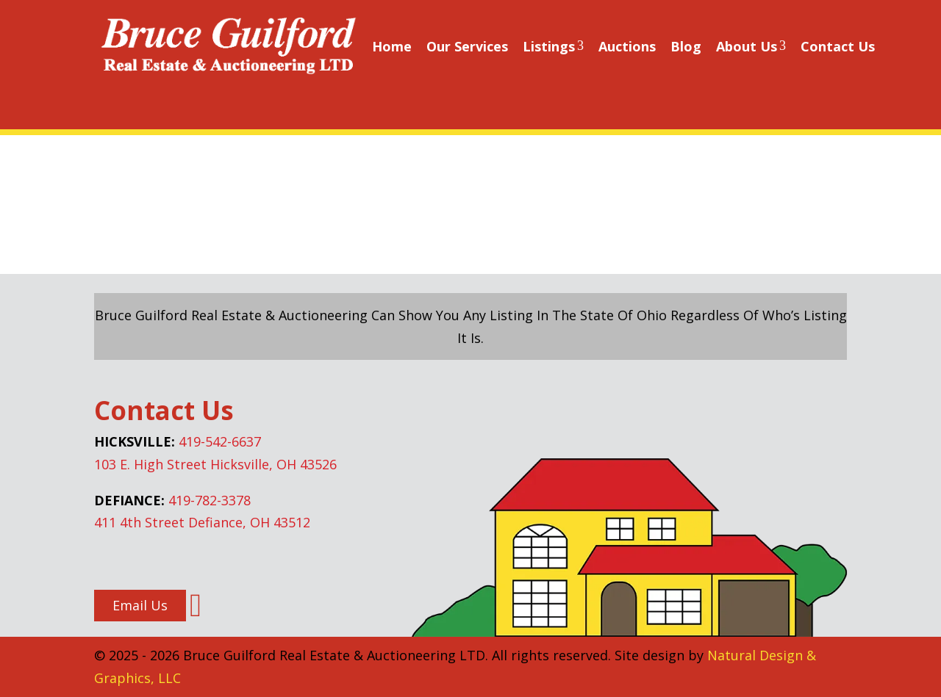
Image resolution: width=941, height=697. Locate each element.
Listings (553, 46)
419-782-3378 (209, 500)
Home (392, 46)
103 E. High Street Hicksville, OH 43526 (215, 464)
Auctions (627, 46)
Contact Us (838, 46)
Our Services (467, 46)
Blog (685, 46)
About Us (751, 46)
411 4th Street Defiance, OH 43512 (202, 522)
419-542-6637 (220, 441)
